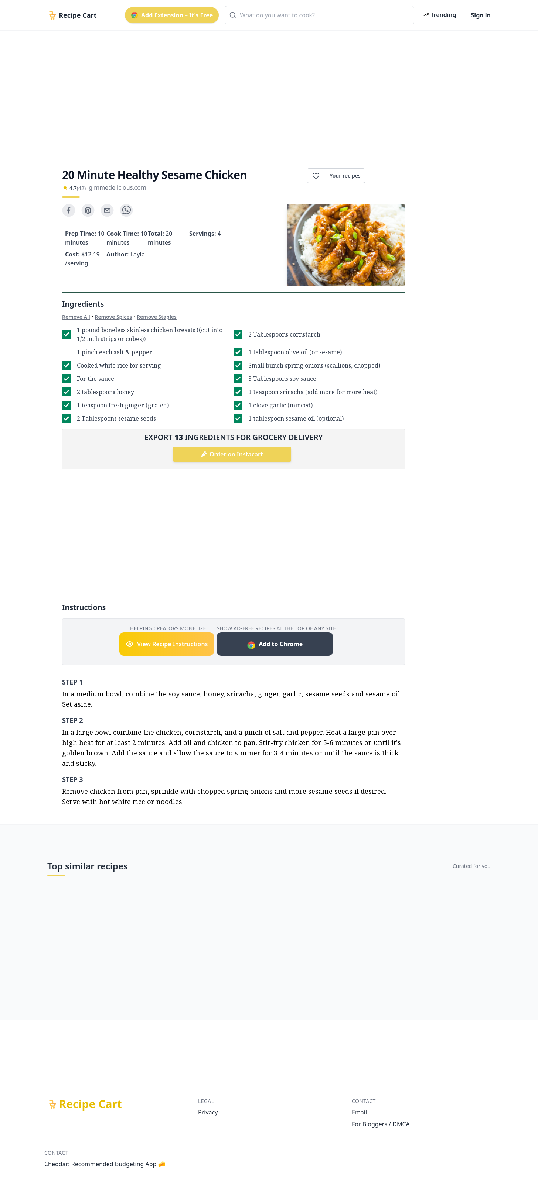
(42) (81, 188)
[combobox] (319, 15)
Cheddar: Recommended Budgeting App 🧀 (105, 1164)
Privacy (208, 1112)
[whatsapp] (126, 210)
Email (359, 1112)
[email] (107, 210)
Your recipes (345, 175)
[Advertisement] (266, 93)
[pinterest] (88, 210)
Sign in (481, 15)
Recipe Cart (90, 1104)
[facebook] (68, 210)
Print (385, 176)
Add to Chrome (275, 645)
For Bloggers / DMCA (381, 1124)
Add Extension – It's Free (172, 15)
